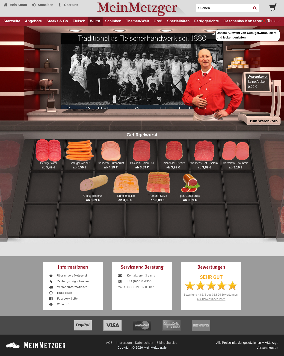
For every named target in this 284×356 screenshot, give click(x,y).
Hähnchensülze (125, 195)
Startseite (11, 21)
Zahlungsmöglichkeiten (69, 281)
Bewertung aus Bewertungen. (211, 294)
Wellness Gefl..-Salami (204, 163)
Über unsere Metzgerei (68, 275)
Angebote (33, 21)
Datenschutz (144, 342)
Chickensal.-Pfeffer (173, 163)
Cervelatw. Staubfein (235, 163)
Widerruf (59, 304)
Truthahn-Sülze (157, 195)
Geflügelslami (48, 163)
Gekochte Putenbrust (111, 163)
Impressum (124, 342)
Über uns (68, 5)
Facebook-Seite (63, 298)
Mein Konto (15, 5)
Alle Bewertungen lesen (211, 299)
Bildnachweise (167, 342)
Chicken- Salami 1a (142, 163)
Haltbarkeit (60, 292)
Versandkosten (267, 348)
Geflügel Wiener (79, 163)
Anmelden (42, 5)
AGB (109, 342)
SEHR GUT (211, 277)
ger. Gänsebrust (190, 195)
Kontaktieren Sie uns (136, 275)
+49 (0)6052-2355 (134, 281)
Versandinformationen (68, 287)
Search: (193, 6)
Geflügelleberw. (93, 195)
